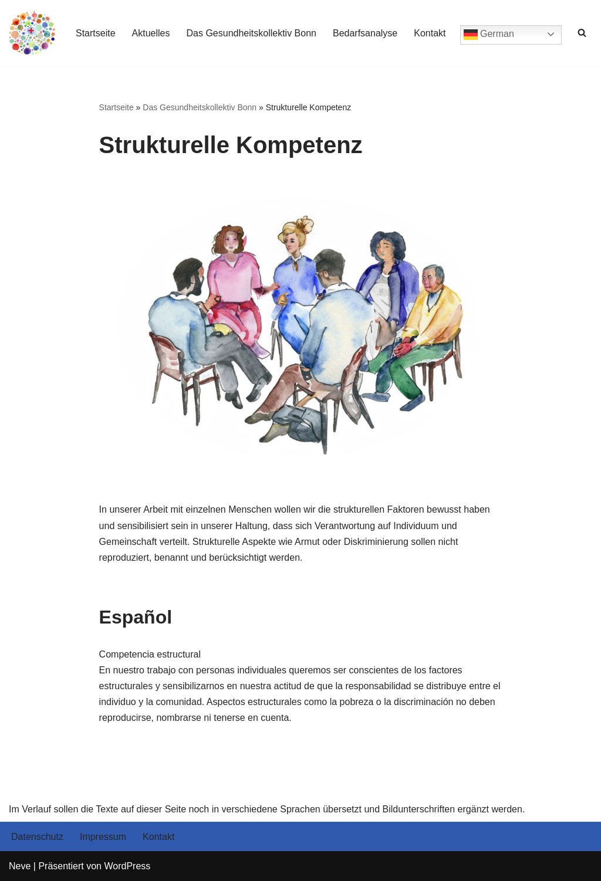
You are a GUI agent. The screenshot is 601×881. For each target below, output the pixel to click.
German (489, 35)
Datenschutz (37, 837)
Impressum (103, 837)
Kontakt (429, 33)
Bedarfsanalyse (365, 33)
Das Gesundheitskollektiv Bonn (251, 33)
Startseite (96, 33)
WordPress (127, 866)
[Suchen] (582, 32)
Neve (20, 866)
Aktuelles (151, 33)
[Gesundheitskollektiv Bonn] (32, 33)
